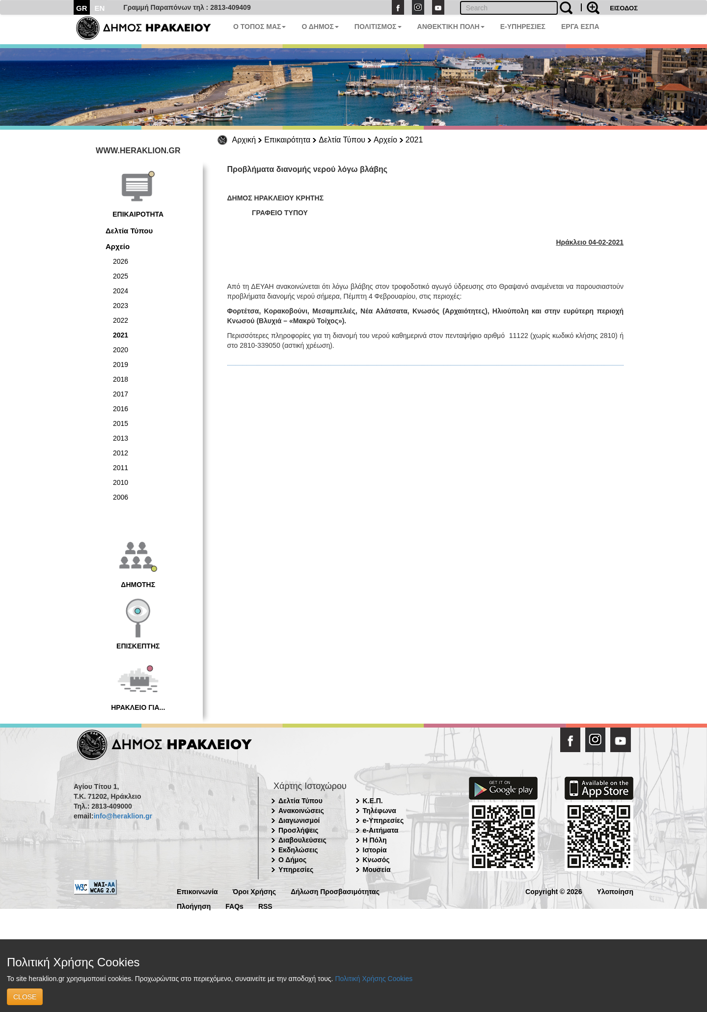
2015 (120, 423)
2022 (120, 320)
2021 (414, 140)
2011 (120, 468)
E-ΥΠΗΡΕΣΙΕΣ (522, 26)
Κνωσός (376, 860)
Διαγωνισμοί (299, 820)
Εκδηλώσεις (298, 850)
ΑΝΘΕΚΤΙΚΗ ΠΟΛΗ (451, 26)
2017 (120, 394)
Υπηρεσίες (295, 869)
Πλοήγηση (194, 905)
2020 (120, 350)
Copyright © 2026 (553, 891)
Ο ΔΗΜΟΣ (319, 26)
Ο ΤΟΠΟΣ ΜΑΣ (259, 26)
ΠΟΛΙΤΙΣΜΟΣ (378, 26)
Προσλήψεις (298, 830)
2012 (120, 453)
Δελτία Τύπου (342, 140)
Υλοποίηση (615, 891)
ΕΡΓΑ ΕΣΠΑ (580, 26)
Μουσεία (377, 869)
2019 (120, 364)
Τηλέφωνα (379, 811)
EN (100, 8)
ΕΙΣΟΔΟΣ (624, 8)
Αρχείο (385, 140)
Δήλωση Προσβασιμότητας (335, 891)
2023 (120, 305)
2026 (120, 261)
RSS (265, 905)
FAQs (234, 905)
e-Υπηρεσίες (383, 820)
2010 (120, 482)
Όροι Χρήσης (254, 891)
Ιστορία (375, 850)
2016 (120, 409)
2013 (120, 438)
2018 (120, 379)
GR (81, 8)
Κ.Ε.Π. (373, 801)
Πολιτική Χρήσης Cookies (373, 979)
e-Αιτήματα (381, 830)
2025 (120, 276)
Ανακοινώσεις (301, 811)
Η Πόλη (375, 840)
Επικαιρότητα (287, 140)
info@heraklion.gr (122, 816)
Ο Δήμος (292, 860)
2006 (120, 497)
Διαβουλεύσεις (302, 840)
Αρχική (244, 140)
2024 (120, 291)
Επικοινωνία (197, 891)
